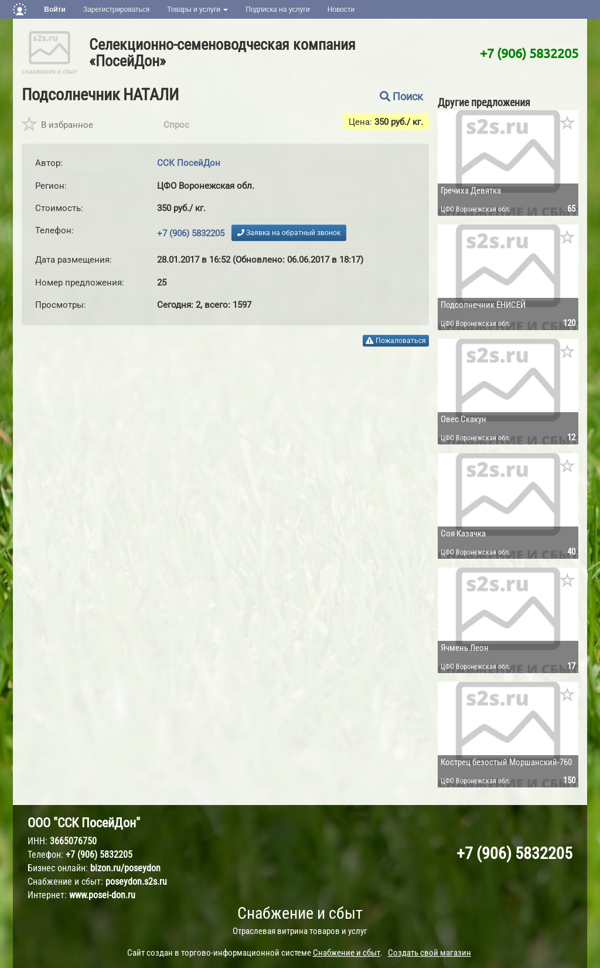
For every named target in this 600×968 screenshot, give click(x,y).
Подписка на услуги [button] (277, 9)
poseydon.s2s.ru (136, 881)
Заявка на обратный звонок (288, 233)
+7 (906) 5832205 (529, 52)
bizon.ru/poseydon (125, 868)
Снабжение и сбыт (300, 913)
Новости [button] (341, 9)
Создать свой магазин (429, 952)
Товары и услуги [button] (197, 9)
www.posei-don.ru (102, 895)
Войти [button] (55, 9)
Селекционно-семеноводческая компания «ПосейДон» (222, 53)
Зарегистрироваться (116, 9)
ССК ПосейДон (188, 163)
